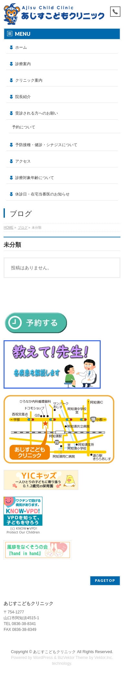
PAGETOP (105, 580)
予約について (23, 127)
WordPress (43, 657)
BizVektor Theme (73, 657)
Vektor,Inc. (104, 657)
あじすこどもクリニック (54, 652)
